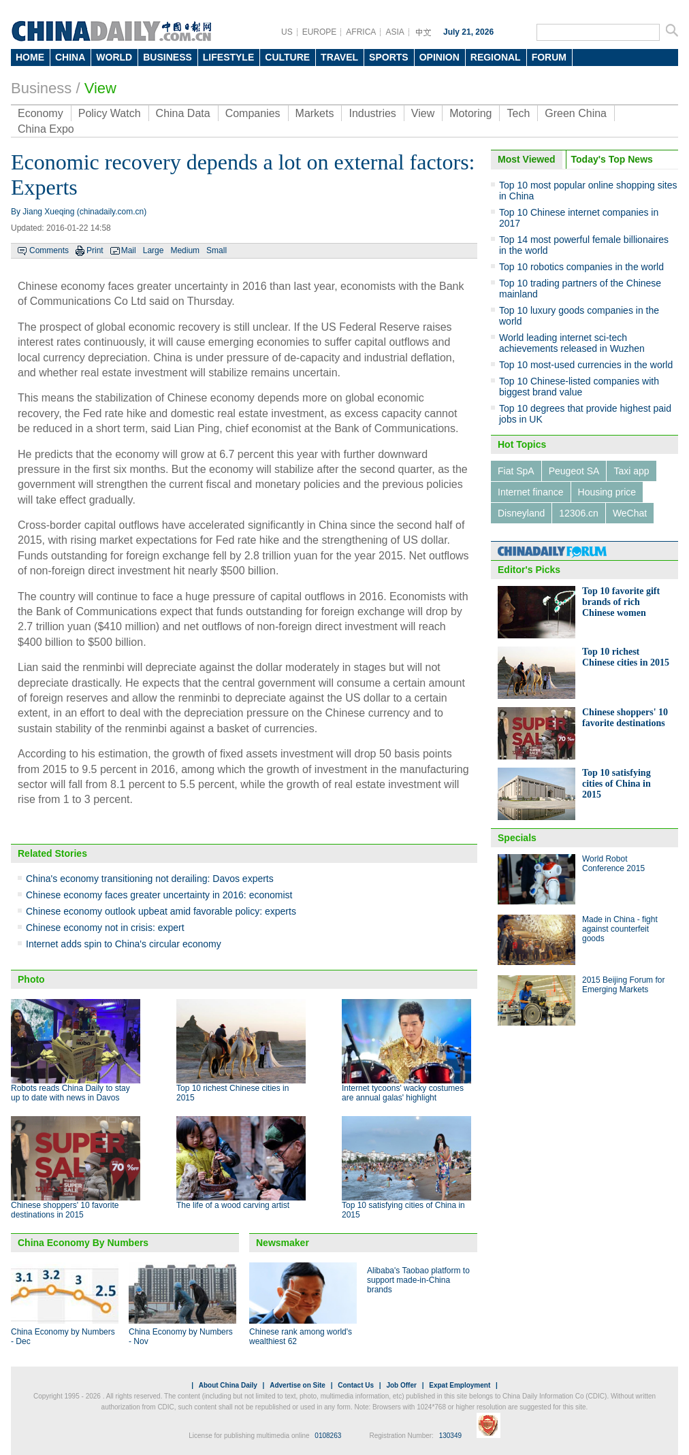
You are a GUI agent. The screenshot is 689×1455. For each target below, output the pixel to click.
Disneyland (521, 513)
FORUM (549, 57)
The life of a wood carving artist (232, 1205)
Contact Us (356, 1385)
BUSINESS (167, 57)
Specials (517, 837)
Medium (184, 250)
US (287, 32)
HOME (30, 57)
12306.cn (578, 513)
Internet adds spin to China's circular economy (123, 943)
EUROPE (319, 32)
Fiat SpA (516, 470)
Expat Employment (459, 1385)
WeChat (630, 513)
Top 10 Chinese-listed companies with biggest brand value (579, 386)
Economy (40, 113)
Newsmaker (282, 1242)
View (100, 88)
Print (94, 250)
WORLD (114, 57)
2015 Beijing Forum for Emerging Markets (623, 984)
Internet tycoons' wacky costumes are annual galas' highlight (403, 1092)
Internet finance (531, 492)
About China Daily (228, 1385)
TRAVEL (339, 57)
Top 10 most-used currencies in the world (586, 364)
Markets (314, 113)
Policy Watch (109, 113)
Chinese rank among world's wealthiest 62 (300, 1336)
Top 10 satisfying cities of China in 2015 (616, 784)
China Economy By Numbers (83, 1242)
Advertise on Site (297, 1385)
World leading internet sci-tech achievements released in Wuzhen (572, 343)
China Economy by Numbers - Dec (63, 1336)
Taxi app (631, 470)
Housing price (607, 492)
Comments (49, 250)
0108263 (328, 1435)
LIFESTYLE (228, 57)
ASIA (394, 32)
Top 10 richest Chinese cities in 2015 (625, 657)
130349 (450, 1435)
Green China (576, 113)
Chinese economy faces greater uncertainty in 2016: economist (159, 894)
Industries (372, 113)
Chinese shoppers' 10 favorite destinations (625, 717)
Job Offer (401, 1385)
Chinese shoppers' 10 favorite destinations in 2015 (64, 1210)
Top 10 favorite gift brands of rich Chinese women (621, 602)
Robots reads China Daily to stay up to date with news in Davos (70, 1092)
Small (216, 250)
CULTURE (287, 57)
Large (153, 250)
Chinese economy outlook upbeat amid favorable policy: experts (161, 911)
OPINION (439, 57)
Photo (31, 979)
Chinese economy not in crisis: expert (105, 927)
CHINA (70, 57)
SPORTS (388, 57)
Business (41, 88)
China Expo (46, 129)
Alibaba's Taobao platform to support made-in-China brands (418, 1280)
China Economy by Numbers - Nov (181, 1336)
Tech (518, 113)
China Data (183, 113)
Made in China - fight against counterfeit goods (620, 929)
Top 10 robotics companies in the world (581, 266)
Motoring (470, 113)
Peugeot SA (574, 470)
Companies (253, 113)
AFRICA (361, 32)
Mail (128, 250)
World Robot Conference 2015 (613, 863)
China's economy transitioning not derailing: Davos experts (150, 878)
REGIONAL (495, 57)
